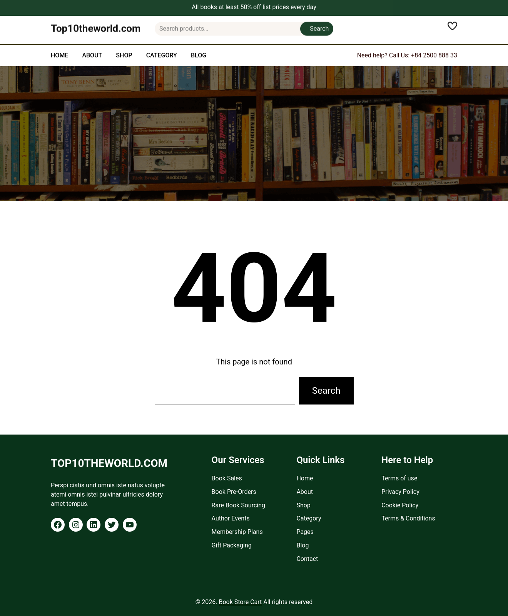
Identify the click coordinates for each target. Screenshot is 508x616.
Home (304, 478)
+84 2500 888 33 (434, 55)
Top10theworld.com (96, 25)
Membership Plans (237, 531)
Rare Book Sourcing (238, 505)
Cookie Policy (399, 505)
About (304, 491)
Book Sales (227, 478)
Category (308, 518)
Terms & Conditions (408, 518)
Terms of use (399, 478)
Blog (302, 545)
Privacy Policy (400, 491)
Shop (303, 505)
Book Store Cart (240, 602)
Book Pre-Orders (234, 491)
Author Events (231, 518)
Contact (307, 558)
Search (319, 25)
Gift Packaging (232, 545)
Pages (304, 531)
